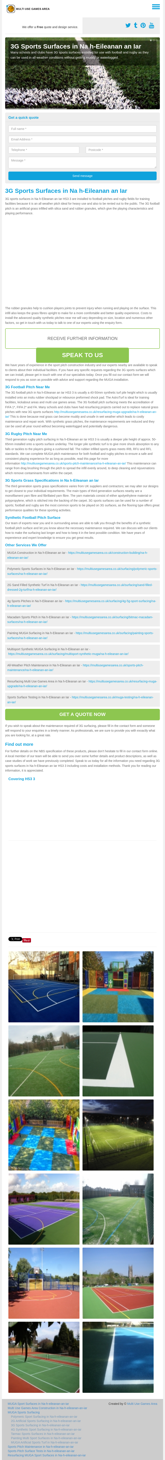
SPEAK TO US (82, 355)
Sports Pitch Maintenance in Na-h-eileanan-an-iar (41, 1446)
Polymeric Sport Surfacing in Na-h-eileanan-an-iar (44, 1416)
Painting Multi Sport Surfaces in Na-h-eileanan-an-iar (46, 1438)
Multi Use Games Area (142, 1403)
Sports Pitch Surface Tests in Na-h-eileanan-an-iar (41, 1451)
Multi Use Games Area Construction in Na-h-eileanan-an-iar (47, 1408)
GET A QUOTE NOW (82, 714)
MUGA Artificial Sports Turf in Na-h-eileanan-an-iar (44, 1442)
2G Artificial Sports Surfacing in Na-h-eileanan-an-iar (46, 1421)
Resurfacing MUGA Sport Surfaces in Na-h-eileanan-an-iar (47, 1455)
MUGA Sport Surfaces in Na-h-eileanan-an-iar (38, 1403)
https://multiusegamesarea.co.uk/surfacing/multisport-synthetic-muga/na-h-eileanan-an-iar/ (68, 654)
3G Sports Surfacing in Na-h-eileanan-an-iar (40, 1425)
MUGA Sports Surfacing (24, 1412)
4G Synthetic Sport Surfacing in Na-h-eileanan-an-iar (46, 1429)
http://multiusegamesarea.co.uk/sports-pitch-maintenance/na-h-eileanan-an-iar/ (73, 463)
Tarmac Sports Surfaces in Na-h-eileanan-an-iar (43, 1434)
